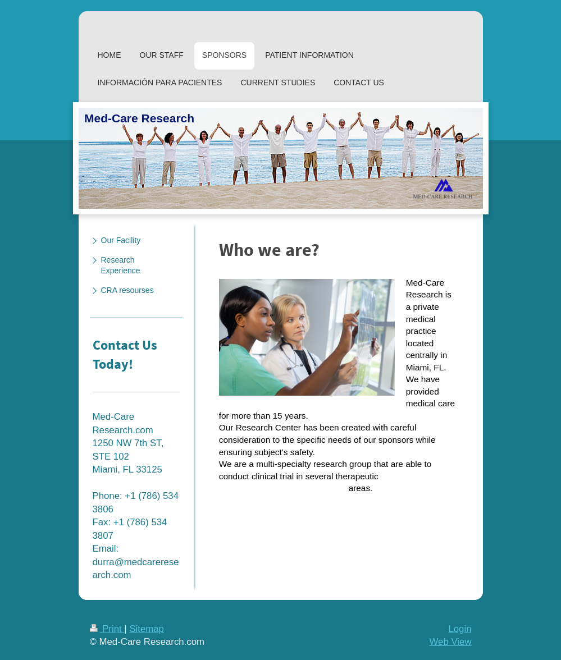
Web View (451, 641)
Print (107, 629)
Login (459, 629)
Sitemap (146, 629)
